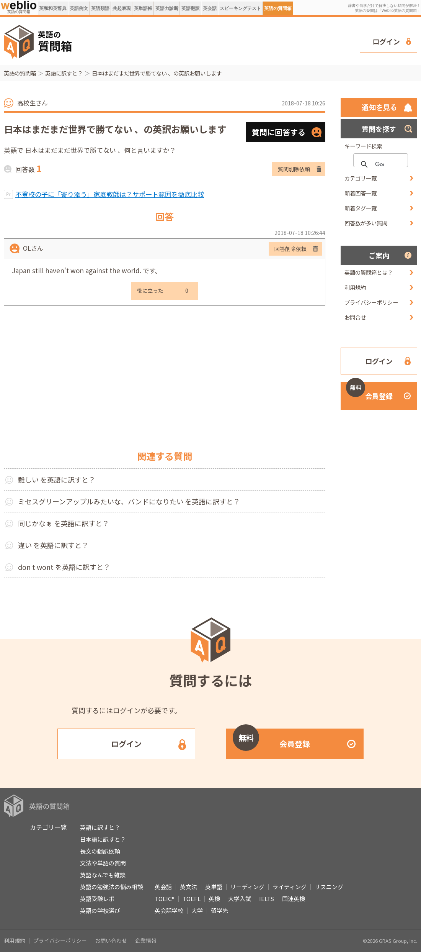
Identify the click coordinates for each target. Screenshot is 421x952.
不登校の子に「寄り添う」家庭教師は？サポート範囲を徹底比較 (109, 194)
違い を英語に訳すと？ (53, 545)
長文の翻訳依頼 (100, 851)
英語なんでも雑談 (103, 875)
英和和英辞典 (53, 8)
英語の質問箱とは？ (368, 272)
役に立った (150, 290)
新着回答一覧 (360, 193)
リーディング (247, 887)
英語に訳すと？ (64, 73)
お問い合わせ (111, 940)
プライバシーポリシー (371, 302)
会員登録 (369, 391)
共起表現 (122, 8)
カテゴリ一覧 (360, 178)
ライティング (290, 887)
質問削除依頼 (294, 169)
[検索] (379, 164)
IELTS (266, 899)
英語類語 (100, 8)
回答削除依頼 (290, 249)
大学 (197, 910)
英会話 (210, 8)
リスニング (329, 887)
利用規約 (355, 287)
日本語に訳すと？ (103, 839)
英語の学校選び (100, 910)
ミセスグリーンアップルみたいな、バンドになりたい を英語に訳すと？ (129, 501)
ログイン (386, 41)
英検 (214, 899)
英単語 (213, 887)
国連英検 (293, 899)
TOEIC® (165, 899)
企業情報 (146, 940)
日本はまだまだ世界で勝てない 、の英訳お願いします (157, 73)
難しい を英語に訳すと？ (56, 479)
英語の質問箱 (278, 8)
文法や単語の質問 (103, 863)
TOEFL (192, 899)
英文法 (188, 887)
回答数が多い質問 (365, 223)
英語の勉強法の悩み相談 (111, 887)
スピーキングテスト (240, 8)
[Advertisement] (220, 40)
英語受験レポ (97, 899)
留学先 (219, 910)
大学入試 (239, 899)
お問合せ (355, 317)
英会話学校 (169, 910)
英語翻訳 (190, 8)
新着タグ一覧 (360, 208)
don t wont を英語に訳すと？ (64, 567)
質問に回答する (278, 132)
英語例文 (79, 8)
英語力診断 (166, 8)
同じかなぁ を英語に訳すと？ (63, 523)
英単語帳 (143, 8)
